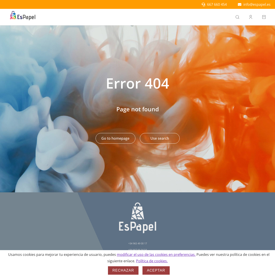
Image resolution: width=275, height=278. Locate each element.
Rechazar (123, 270)
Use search (159, 138)
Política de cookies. (152, 261)
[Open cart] (264, 17)
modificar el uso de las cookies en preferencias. (156, 254)
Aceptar (156, 270)
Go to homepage (115, 138)
